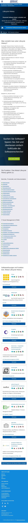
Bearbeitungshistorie (7, 200)
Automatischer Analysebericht (9, 198)
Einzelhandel (7, 284)
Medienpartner (4, 486)
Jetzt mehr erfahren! (14, 158)
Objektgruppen (6, 253)
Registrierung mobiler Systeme (10, 255)
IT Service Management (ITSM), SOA (12, 321)
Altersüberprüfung (7, 188)
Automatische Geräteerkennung (10, 225)
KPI (3, 241)
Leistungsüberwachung (8, 243)
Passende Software (14, 32)
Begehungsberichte (7, 203)
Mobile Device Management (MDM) (11, 248)
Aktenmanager (6, 182)
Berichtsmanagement (7, 207)
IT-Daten (5, 239)
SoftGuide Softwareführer (8, 4)
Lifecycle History (11, 5)
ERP (5, 302)
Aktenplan (5, 184)
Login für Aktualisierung (5, 488)
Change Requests (7, 211)
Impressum (3, 478)
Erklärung (5, 32)
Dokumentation (6, 214)
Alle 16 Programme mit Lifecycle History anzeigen (14, 463)
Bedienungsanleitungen (8, 202)
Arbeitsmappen (6, 193)
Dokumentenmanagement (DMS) (11, 359)
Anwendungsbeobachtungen (9, 191)
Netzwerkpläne (6, 251)
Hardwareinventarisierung (8, 234)
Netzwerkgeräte (6, 250)
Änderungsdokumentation (8, 189)
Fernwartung (6, 228)
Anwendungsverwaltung (8, 223)
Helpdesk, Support (8, 414)
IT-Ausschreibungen (5, 493)
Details (14, 287)
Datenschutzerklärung (21, 520)
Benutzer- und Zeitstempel (9, 205)
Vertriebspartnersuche (5, 494)
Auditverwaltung (6, 195)
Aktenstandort (6, 186)
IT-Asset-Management (8, 237)
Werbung (3, 485)
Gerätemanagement (7, 230)
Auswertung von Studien (8, 196)
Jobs (2, 476)
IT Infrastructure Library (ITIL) (9, 236)
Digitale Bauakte (6, 212)
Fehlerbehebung (6, 227)
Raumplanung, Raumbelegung (11, 337)
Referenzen (3, 475)
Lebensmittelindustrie (9, 434)
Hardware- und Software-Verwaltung (11, 232)
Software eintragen (4, 483)
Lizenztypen (5, 246)
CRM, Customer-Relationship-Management (14, 396)
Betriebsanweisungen (7, 209)
